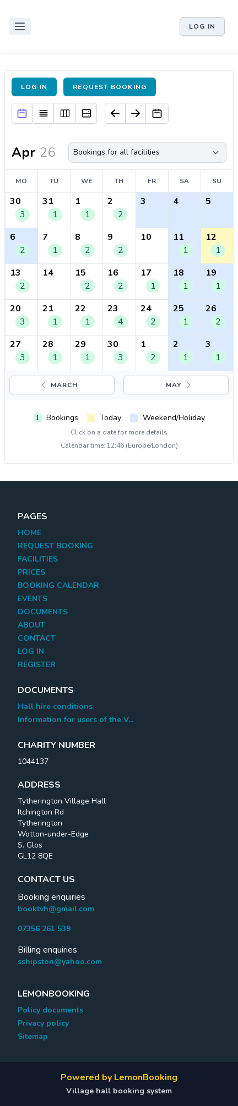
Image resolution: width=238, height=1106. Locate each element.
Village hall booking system (119, 1091)
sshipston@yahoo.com (60, 961)
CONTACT (37, 638)
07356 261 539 (44, 928)
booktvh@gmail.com (56, 909)
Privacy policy (43, 1023)
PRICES (31, 572)
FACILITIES (38, 559)
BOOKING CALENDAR (58, 585)
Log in (202, 26)
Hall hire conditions (55, 706)
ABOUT (31, 625)
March (58, 385)
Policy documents (50, 1010)
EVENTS (32, 598)
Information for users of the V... (75, 719)
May (179, 385)
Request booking (110, 86)
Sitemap (33, 1036)
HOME (29, 532)
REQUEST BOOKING (55, 546)
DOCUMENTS (43, 612)
